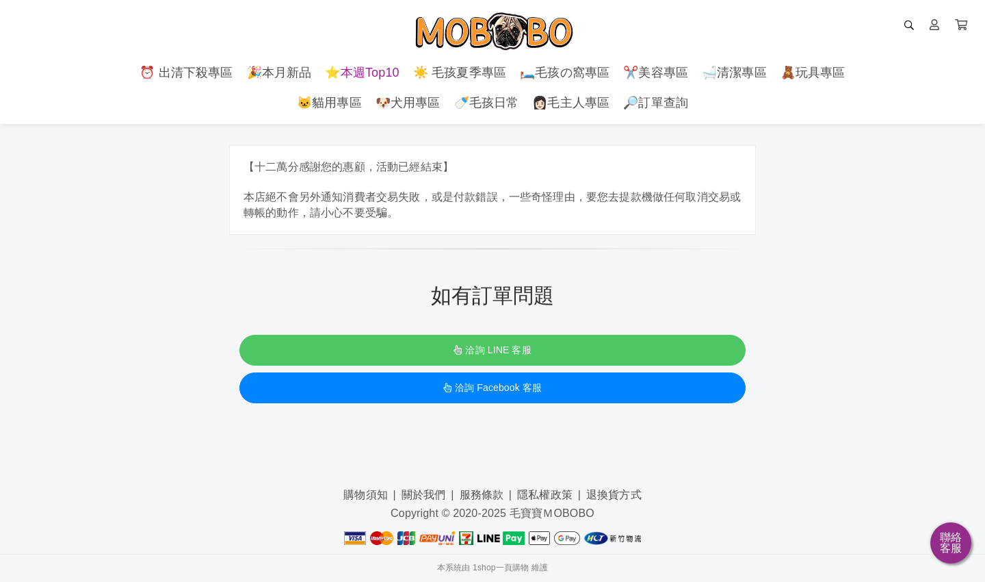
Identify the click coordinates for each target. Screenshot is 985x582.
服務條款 (482, 495)
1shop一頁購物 (501, 567)
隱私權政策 (545, 495)
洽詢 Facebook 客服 (492, 387)
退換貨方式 (614, 495)
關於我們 (424, 495)
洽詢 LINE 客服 (492, 349)
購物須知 (365, 495)
